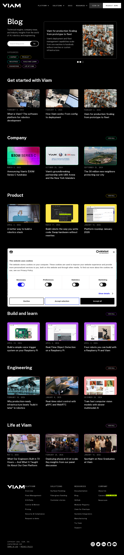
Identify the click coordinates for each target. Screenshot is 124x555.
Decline (26, 301)
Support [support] (77, 528)
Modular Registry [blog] (81, 505)
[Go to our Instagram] (93, 544)
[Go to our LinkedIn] (104, 544)
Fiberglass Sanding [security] (58, 495)
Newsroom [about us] (102, 500)
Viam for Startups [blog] (82, 509)
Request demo (112, 6)
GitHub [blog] (77, 500)
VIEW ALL (111, 196)
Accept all (97, 301)
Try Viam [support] (78, 523)
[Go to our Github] (109, 544)
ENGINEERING (14, 66)
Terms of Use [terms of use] (12, 546)
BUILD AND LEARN (30, 62)
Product (25, 57)
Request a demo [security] (32, 518)
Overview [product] (29, 491)
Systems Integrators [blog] (83, 514)
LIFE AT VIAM (29, 66)
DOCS (70, 5)
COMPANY (13, 57)
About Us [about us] (102, 491)
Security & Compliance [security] (35, 514)
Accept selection (62, 301)
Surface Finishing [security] (57, 491)
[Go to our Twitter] (98, 544)
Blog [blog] (76, 495)
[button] (43, 5)
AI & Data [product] (29, 500)
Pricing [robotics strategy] (28, 509)
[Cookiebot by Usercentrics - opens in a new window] (97, 252)
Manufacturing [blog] (80, 518)
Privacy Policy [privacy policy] (27, 546)
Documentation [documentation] (80, 491)
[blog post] (23, 106)
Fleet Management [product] (33, 495)
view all (111, 138)
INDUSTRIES (13, 62)
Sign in (95, 6)
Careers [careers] (107, 495)
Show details (104, 293)
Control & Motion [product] (32, 505)
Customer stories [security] (57, 500)
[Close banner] (114, 252)
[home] (11, 5)
